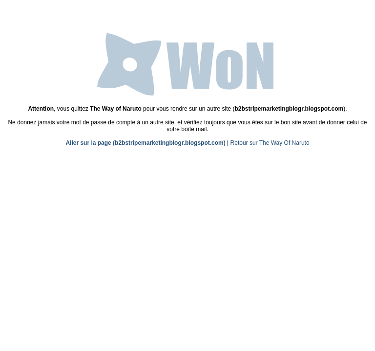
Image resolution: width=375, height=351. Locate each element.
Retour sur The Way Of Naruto (270, 142)
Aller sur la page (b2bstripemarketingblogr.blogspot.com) (145, 142)
